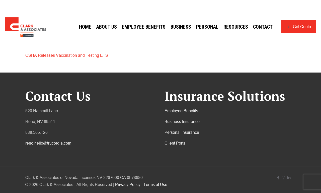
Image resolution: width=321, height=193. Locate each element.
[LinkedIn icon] (289, 177)
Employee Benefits (181, 110)
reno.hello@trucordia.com (48, 143)
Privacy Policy (127, 184)
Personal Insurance (182, 132)
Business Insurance (182, 121)
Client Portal (176, 143)
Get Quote (298, 26)
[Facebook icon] (278, 177)
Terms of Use (155, 184)
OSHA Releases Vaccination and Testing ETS (66, 55)
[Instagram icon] (283, 177)
